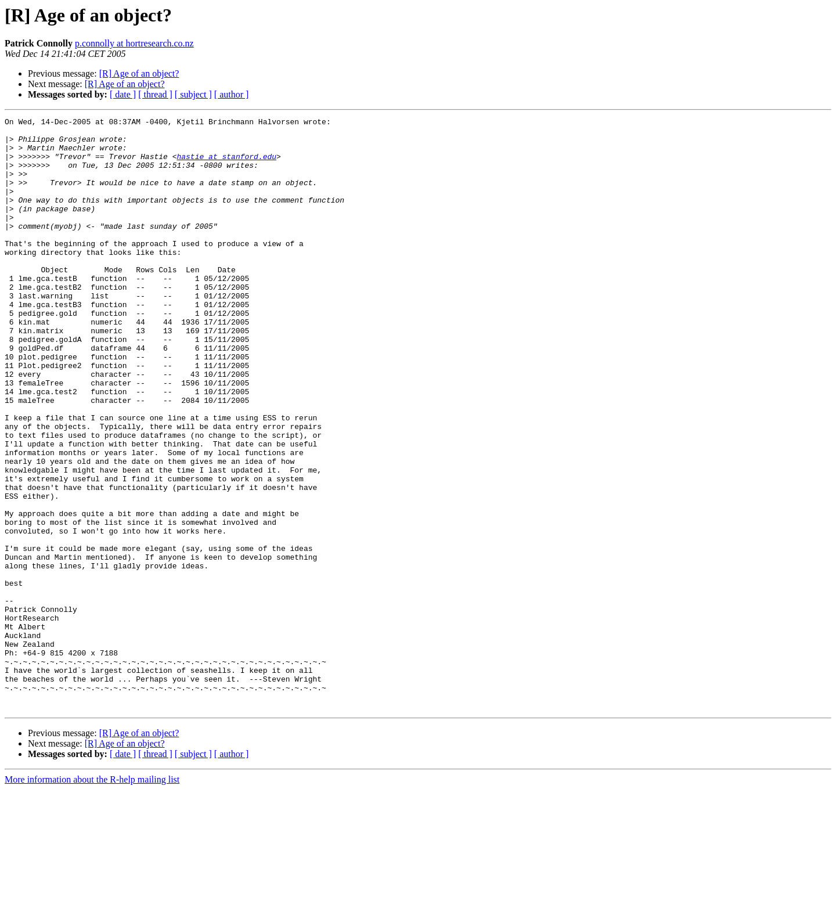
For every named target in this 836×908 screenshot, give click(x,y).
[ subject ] (193, 94)
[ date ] (123, 94)
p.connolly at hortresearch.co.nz (134, 43)
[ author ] (231, 94)
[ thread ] (155, 94)
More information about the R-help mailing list (92, 898)
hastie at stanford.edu (226, 165)
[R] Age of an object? (139, 73)
